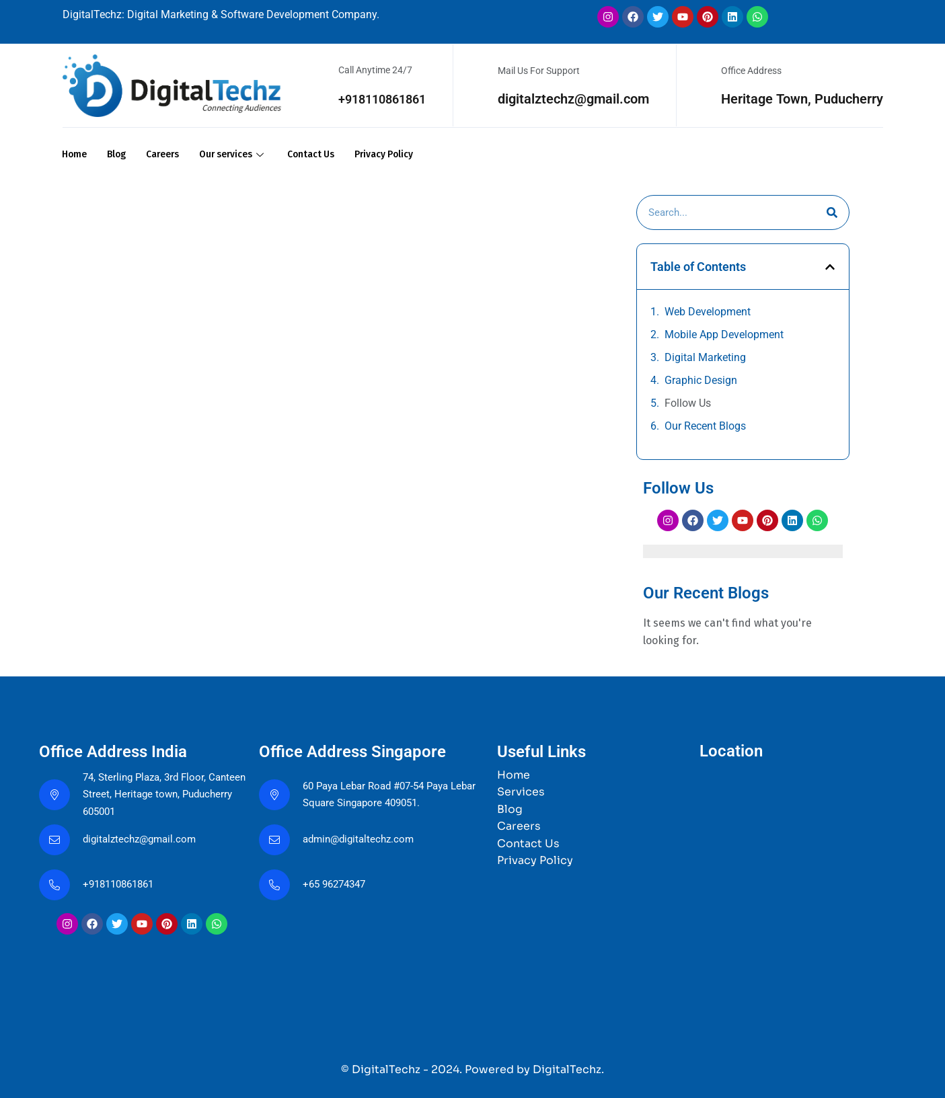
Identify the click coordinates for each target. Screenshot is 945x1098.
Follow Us (688, 402)
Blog (119, 154)
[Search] (832, 212)
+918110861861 (378, 99)
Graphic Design (701, 379)
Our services (245, 154)
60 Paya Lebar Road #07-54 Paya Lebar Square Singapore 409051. (382, 794)
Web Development (708, 311)
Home (75, 154)
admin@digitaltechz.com (363, 838)
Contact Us (329, 154)
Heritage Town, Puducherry (802, 99)
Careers (169, 154)
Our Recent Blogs (705, 425)
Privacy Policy (408, 154)
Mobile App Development (724, 333)
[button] (830, 265)
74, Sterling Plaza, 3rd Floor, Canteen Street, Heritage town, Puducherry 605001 (154, 794)
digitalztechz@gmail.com (573, 99)
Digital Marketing (705, 356)
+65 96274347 (337, 883)
